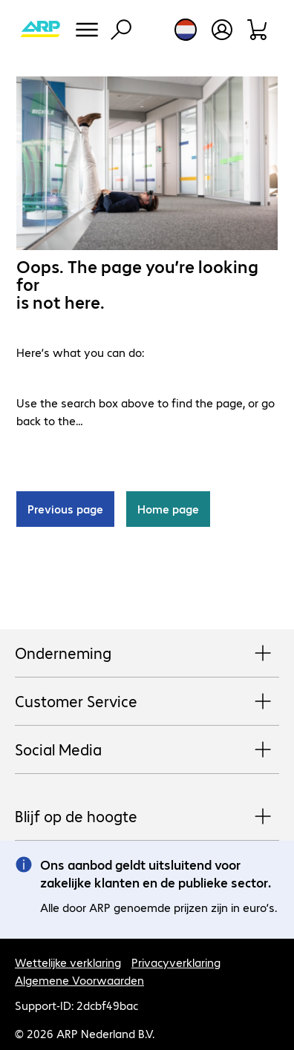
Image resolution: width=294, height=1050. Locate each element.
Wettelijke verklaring (68, 962)
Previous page (65, 508)
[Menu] (86, 29)
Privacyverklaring (175, 962)
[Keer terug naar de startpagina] (40, 29)
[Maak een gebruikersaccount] (222, 30)
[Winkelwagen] (258, 29)
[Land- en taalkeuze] (185, 30)
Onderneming (147, 654)
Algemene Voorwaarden (79, 980)
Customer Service (147, 702)
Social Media (147, 750)
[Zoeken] (121, 29)
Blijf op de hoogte (147, 817)
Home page (168, 508)
